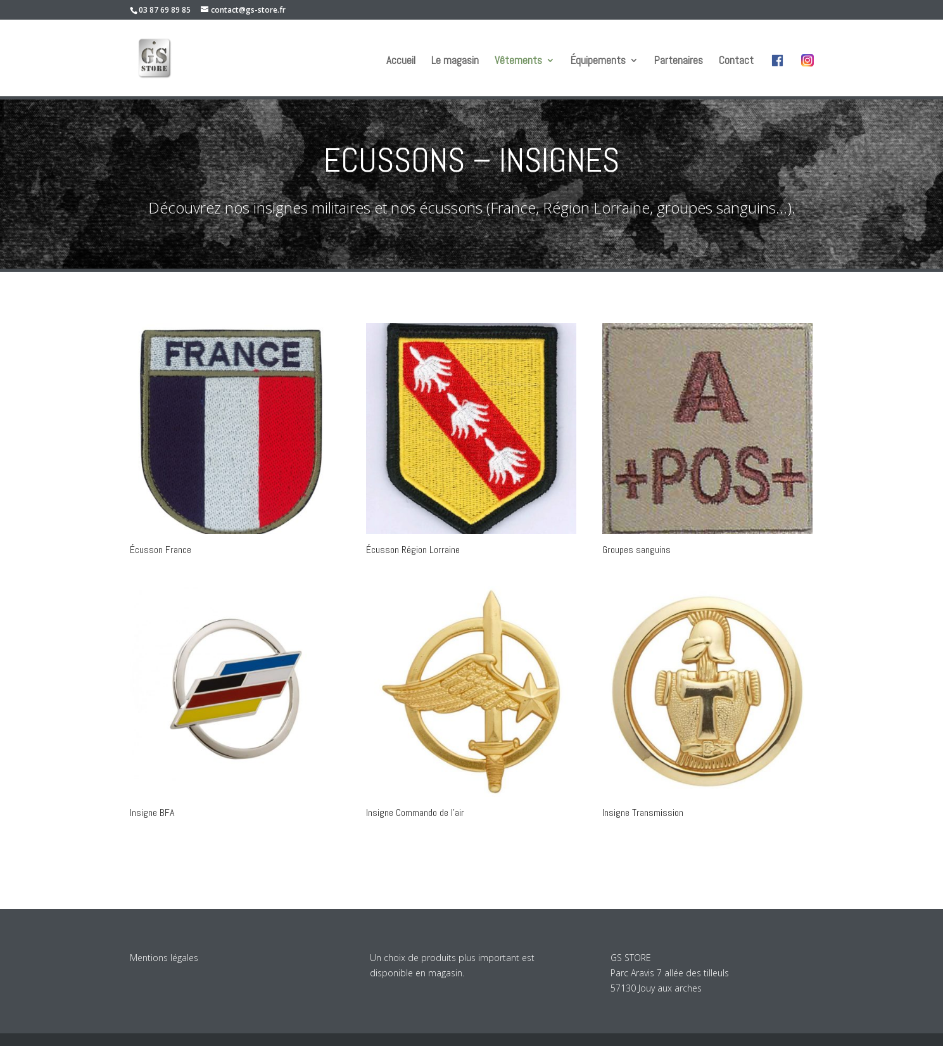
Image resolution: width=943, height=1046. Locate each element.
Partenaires (678, 61)
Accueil (400, 61)
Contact (736, 61)
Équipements (598, 61)
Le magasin (455, 61)
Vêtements (518, 61)
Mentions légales (164, 958)
